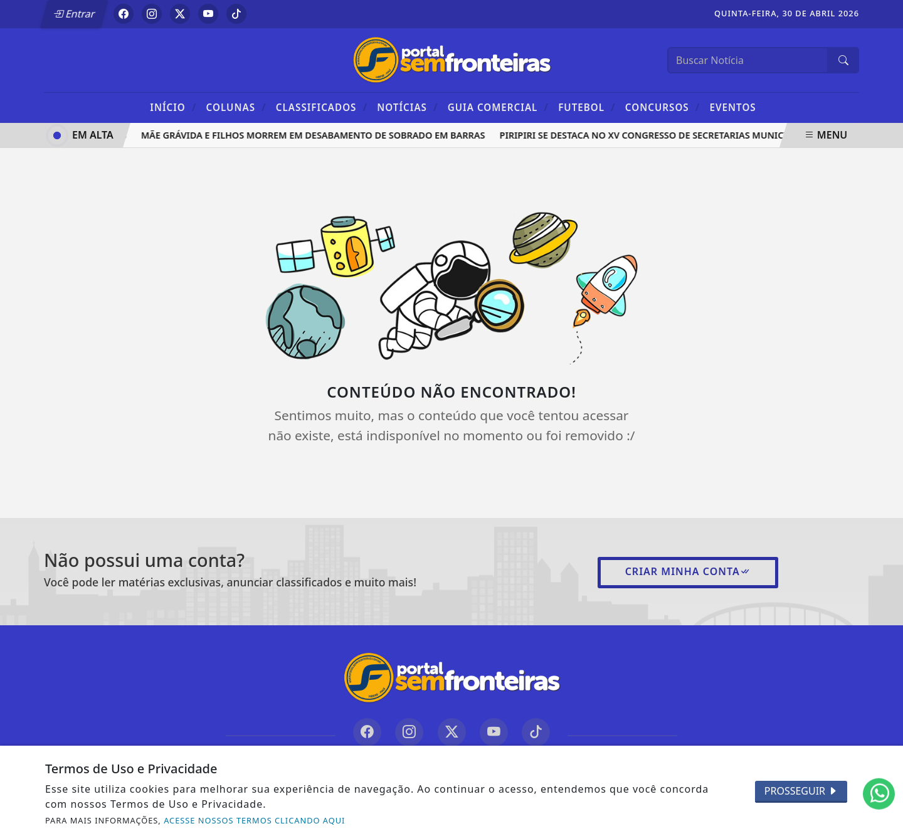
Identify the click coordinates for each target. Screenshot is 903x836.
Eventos (733, 107)
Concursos (662, 107)
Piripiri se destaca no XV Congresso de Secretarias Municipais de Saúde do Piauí (699, 135)
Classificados (321, 107)
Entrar (74, 14)
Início (173, 107)
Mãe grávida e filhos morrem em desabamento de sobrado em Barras (315, 135)
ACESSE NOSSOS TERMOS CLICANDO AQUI (254, 820)
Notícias (407, 107)
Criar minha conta (688, 571)
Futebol (587, 107)
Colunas (236, 107)
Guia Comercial (498, 107)
